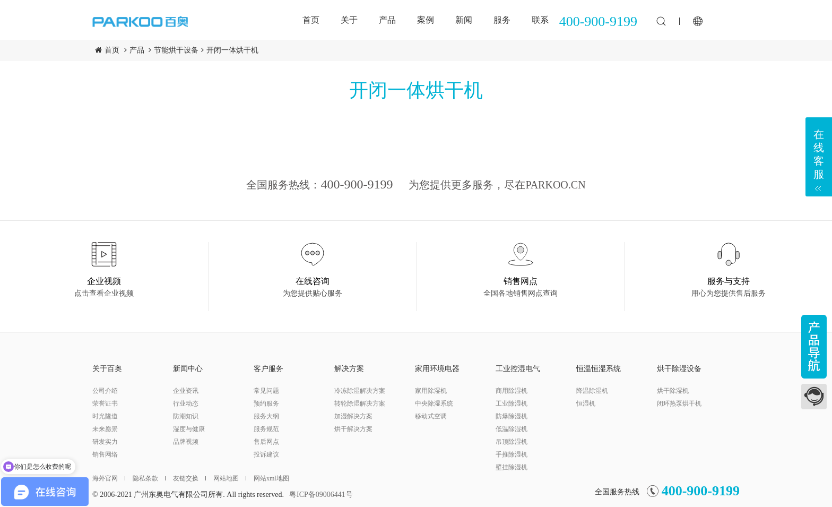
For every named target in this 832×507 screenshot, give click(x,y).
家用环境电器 (437, 369)
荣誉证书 (105, 403)
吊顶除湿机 (511, 441)
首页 (310, 20)
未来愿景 (105, 429)
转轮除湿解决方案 (359, 403)
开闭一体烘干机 (232, 50)
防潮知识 (185, 416)
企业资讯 (185, 390)
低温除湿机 (511, 429)
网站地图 (229, 478)
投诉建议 (266, 454)
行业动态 (185, 403)
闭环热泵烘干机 (679, 403)
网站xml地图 (271, 478)
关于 (349, 20)
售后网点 (266, 441)
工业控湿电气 (518, 369)
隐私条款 (149, 478)
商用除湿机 (511, 390)
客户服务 (268, 369)
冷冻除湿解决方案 (359, 390)
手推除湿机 (511, 454)
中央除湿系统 (434, 403)
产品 (387, 20)
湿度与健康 (189, 429)
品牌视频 (185, 441)
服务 (501, 20)
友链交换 (189, 478)
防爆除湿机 (511, 416)
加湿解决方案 (353, 416)
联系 (540, 20)
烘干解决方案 (353, 429)
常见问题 (266, 390)
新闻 (463, 20)
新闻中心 (188, 369)
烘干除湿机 (673, 390)
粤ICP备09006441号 (321, 495)
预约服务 (266, 403)
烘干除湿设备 (679, 369)
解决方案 (349, 369)
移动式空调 (431, 416)
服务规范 (266, 429)
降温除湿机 (592, 390)
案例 (425, 20)
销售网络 (105, 454)
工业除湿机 (511, 403)
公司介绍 (105, 390)
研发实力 (105, 441)
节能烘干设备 (176, 50)
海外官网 (108, 478)
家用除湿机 (431, 390)
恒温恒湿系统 (598, 369)
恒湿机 (585, 403)
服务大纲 (266, 416)
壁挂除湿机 (511, 467)
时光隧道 (105, 416)
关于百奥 (107, 369)
